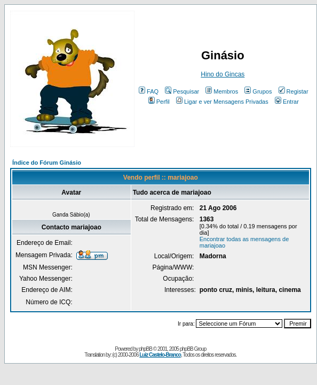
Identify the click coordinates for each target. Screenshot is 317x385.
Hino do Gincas (222, 74)
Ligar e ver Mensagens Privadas (222, 101)
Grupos (258, 91)
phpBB (145, 349)
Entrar (287, 101)
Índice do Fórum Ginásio (46, 162)
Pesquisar (182, 91)
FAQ (148, 91)
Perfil (159, 101)
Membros (221, 91)
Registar (293, 91)
